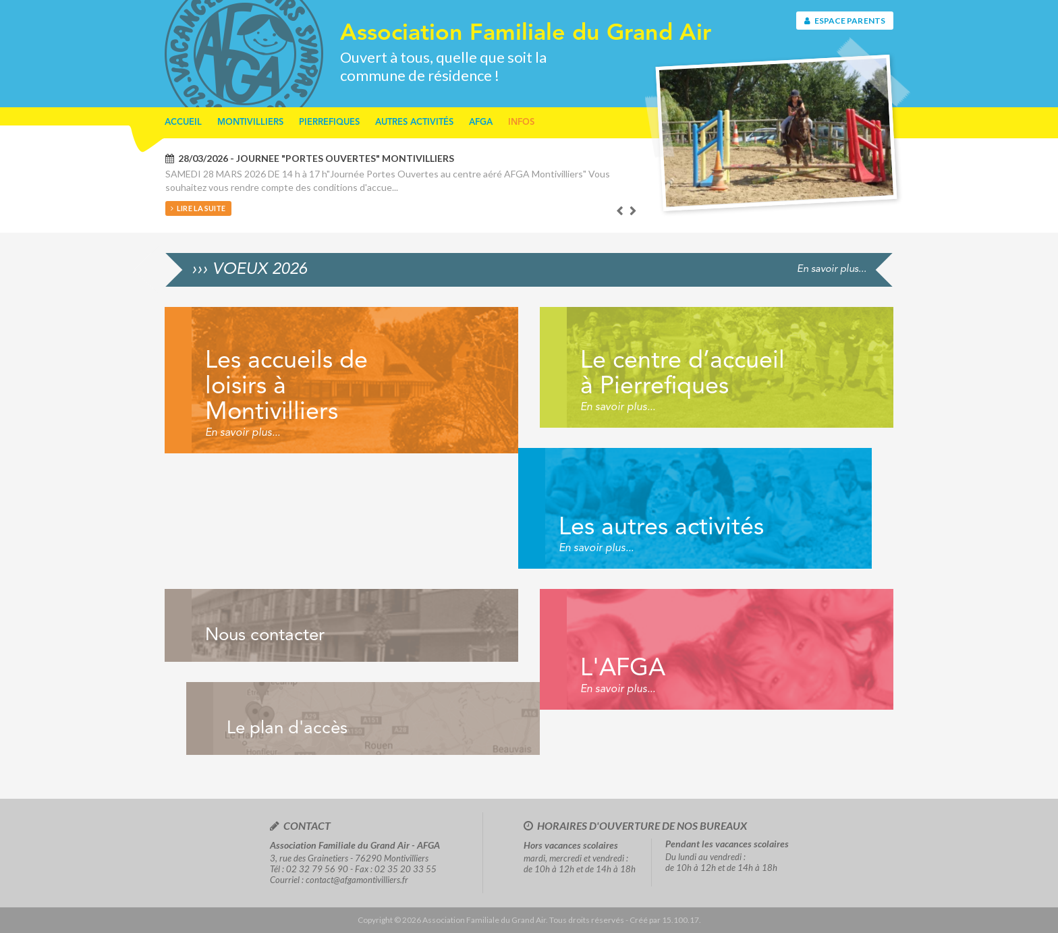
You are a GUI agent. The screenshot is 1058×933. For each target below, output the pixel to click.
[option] (401, 184)
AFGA (481, 122)
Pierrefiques (329, 122)
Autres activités (414, 122)
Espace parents (844, 21)
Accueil (183, 122)
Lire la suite (198, 208)
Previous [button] (619, 211)
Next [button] (633, 211)
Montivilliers (250, 122)
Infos (521, 122)
